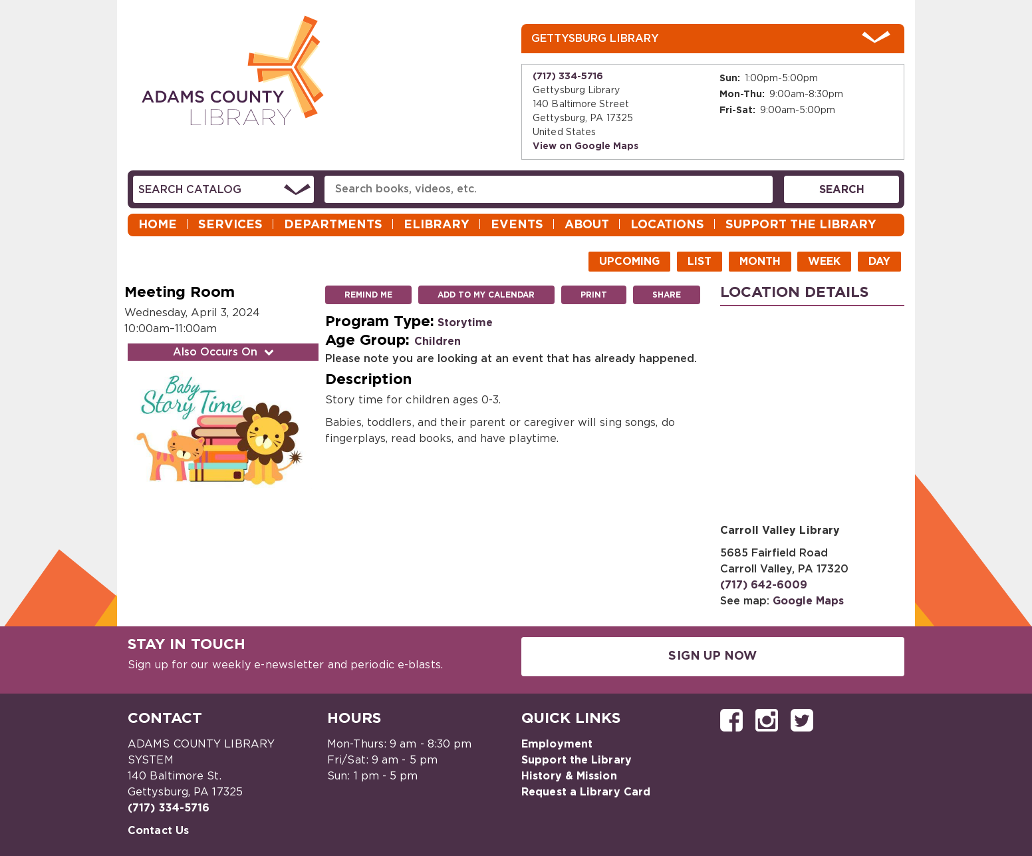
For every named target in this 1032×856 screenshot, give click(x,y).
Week (824, 261)
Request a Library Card (585, 792)
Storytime (465, 323)
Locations (667, 225)
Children (437, 341)
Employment (556, 744)
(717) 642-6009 (763, 585)
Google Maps (808, 601)
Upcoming (629, 261)
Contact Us (158, 830)
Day (879, 261)
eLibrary (436, 225)
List (699, 261)
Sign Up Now (712, 656)
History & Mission (569, 776)
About (587, 225)
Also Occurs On (225, 352)
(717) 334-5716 (568, 76)
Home (157, 225)
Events (517, 225)
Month (760, 261)
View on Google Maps (585, 146)
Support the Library (800, 225)
